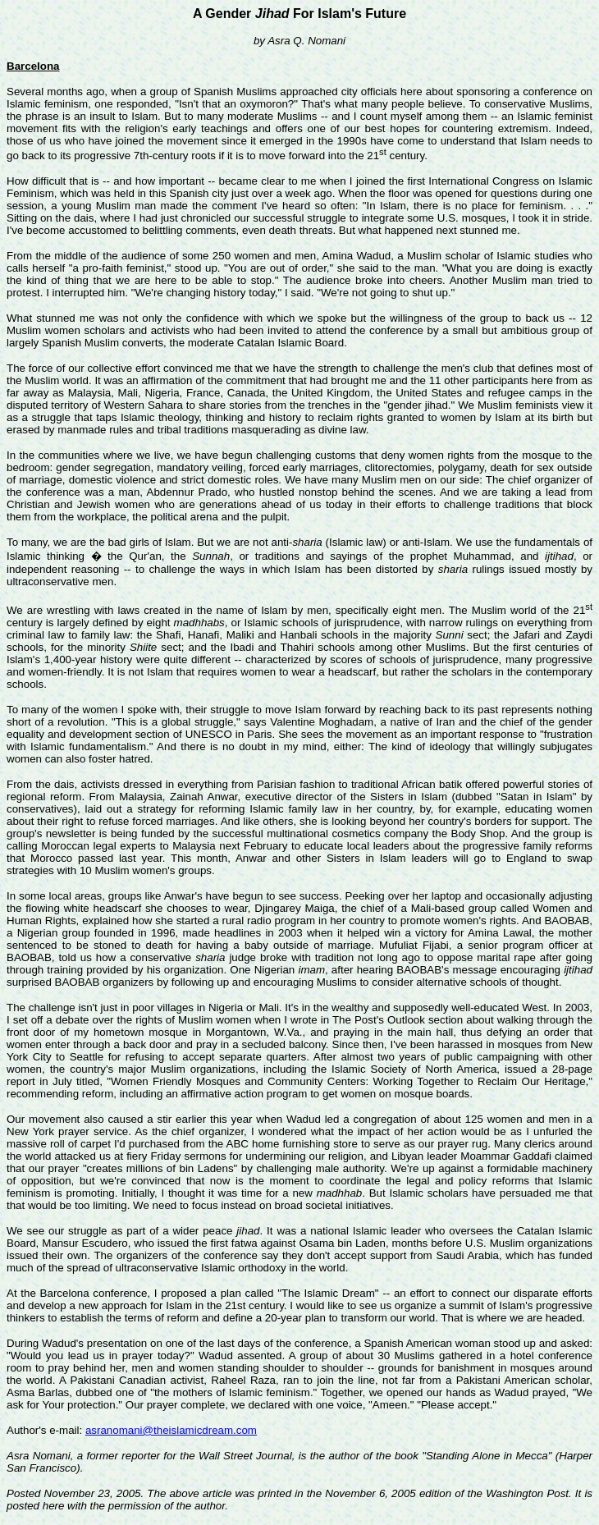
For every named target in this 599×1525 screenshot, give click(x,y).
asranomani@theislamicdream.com (171, 1430)
